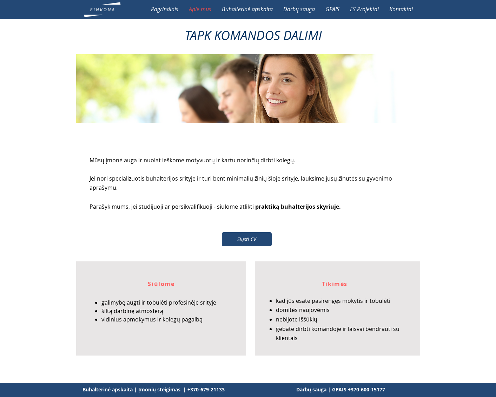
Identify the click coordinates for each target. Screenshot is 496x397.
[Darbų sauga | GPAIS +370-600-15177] (341, 389)
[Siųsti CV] (247, 239)
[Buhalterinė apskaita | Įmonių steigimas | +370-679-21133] (153, 389)
